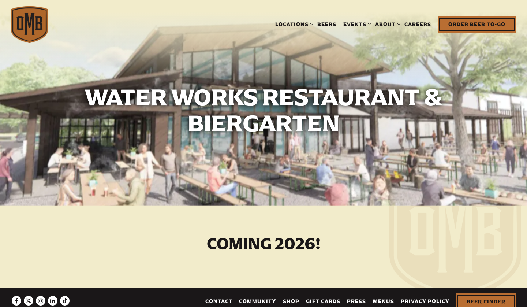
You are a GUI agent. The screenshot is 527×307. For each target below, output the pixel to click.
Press (356, 296)
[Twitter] (28, 296)
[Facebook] (16, 296)
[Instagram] (40, 296)
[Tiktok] (65, 296)
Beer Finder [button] (486, 297)
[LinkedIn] (52, 296)
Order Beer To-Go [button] (476, 24)
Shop (291, 296)
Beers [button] (326, 24)
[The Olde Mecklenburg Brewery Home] (29, 24)
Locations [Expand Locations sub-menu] (293, 23)
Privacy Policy (425, 296)
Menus (383, 296)
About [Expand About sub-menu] (386, 23)
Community (257, 296)
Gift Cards (323, 296)
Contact (218, 296)
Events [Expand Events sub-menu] (356, 23)
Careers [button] (417, 24)
